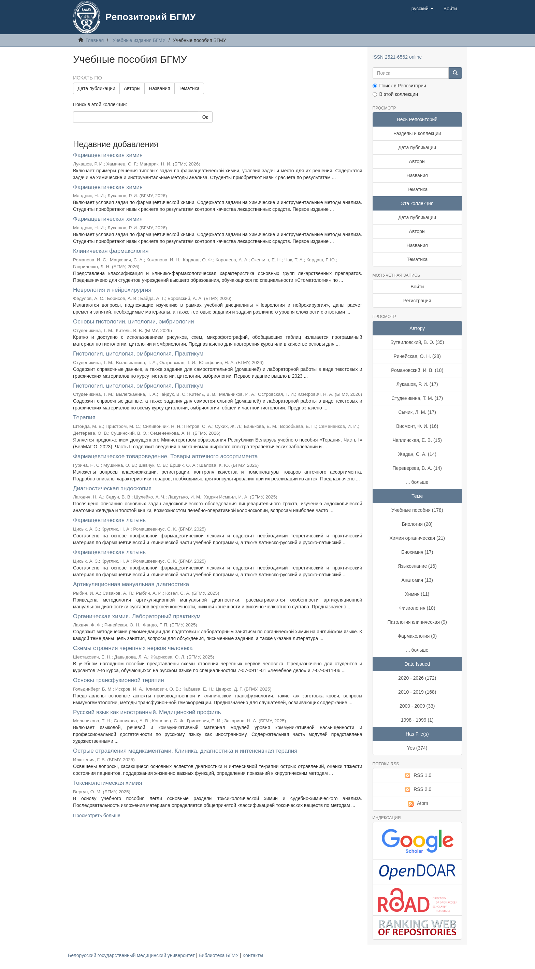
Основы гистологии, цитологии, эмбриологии (133, 321)
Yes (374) (417, 748)
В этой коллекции (395, 94)
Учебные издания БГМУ (139, 40)
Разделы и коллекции (417, 133)
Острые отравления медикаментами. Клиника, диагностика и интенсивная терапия (185, 751)
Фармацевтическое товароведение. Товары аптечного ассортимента (165, 456)
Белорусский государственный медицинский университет (132, 955)
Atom (417, 803)
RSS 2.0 (417, 789)
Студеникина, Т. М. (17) (417, 398)
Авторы (132, 88)
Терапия (84, 417)
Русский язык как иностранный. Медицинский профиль (147, 712)
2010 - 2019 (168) (417, 692)
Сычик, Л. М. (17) (417, 412)
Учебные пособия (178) (417, 510)
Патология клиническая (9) (417, 622)
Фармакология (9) (417, 636)
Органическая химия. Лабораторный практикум (137, 616)
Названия (159, 88)
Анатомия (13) (417, 580)
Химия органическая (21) (417, 538)
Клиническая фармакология (110, 251)
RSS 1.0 (417, 775)
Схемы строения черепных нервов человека (133, 648)
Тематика (189, 88)
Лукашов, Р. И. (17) (417, 384)
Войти (417, 286)
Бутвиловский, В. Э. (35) (417, 342)
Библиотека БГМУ (219, 955)
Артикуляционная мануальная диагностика (131, 584)
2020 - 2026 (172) (417, 678)
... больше (417, 482)
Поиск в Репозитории (399, 85)
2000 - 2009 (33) (417, 706)
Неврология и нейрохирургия (112, 290)
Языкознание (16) (417, 566)
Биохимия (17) (417, 552)
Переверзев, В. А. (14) (417, 468)
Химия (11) (417, 594)
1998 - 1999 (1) (417, 720)
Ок (205, 117)
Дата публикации (96, 88)
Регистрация (417, 300)
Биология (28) (417, 524)
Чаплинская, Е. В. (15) (417, 440)
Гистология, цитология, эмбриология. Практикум (138, 353)
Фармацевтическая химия (108, 155)
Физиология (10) (417, 608)
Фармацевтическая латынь (109, 520)
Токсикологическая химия (107, 783)
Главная (95, 40)
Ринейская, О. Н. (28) (417, 356)
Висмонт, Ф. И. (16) (417, 426)
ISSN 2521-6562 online (397, 57)
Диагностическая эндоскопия (112, 488)
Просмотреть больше (96, 815)
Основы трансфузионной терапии (118, 680)
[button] (422, 8)
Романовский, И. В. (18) (417, 370)
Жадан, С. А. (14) (417, 454)
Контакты (253, 955)
